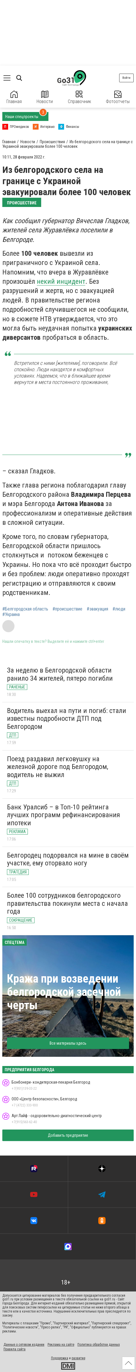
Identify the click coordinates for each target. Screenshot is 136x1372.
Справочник (79, 97)
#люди (119, 609)
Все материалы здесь (68, 1043)
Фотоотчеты (118, 97)
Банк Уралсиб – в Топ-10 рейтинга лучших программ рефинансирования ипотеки (63, 815)
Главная (14, 97)
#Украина (11, 614)
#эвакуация (97, 609)
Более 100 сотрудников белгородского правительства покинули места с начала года (67, 903)
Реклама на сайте (61, 1345)
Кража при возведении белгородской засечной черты (64, 992)
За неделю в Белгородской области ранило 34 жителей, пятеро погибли (60, 674)
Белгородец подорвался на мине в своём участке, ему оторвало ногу (68, 859)
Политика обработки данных (98, 1345)
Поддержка (59, 1358)
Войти (126, 78)
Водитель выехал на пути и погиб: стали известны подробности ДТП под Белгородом (66, 719)
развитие (78, 1358)
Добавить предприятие (68, 1135)
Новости (45, 97)
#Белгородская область (25, 609)
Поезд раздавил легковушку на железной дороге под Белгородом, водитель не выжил (57, 767)
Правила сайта (14, 1349)
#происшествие (67, 609)
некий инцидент (61, 281)
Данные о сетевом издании (23, 1345)
